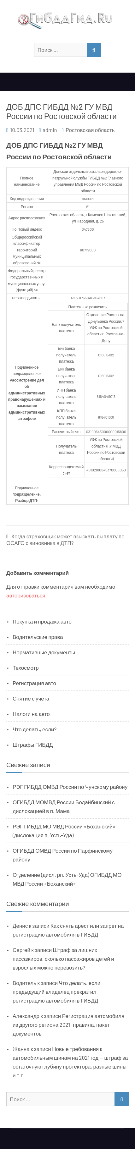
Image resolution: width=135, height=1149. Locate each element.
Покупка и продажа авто (42, 621)
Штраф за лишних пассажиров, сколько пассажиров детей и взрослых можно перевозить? (63, 958)
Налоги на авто (31, 714)
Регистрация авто (34, 683)
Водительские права (38, 637)
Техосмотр (26, 667)
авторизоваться (25, 595)
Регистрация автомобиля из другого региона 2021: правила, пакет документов (68, 1024)
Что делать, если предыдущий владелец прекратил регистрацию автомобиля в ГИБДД (56, 991)
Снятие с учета (31, 698)
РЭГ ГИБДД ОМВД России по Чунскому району (70, 786)
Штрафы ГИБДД (33, 744)
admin (50, 130)
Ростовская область (90, 130)
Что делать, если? (34, 729)
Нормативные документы (44, 652)
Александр (26, 1016)
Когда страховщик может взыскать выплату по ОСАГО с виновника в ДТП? (65, 539)
